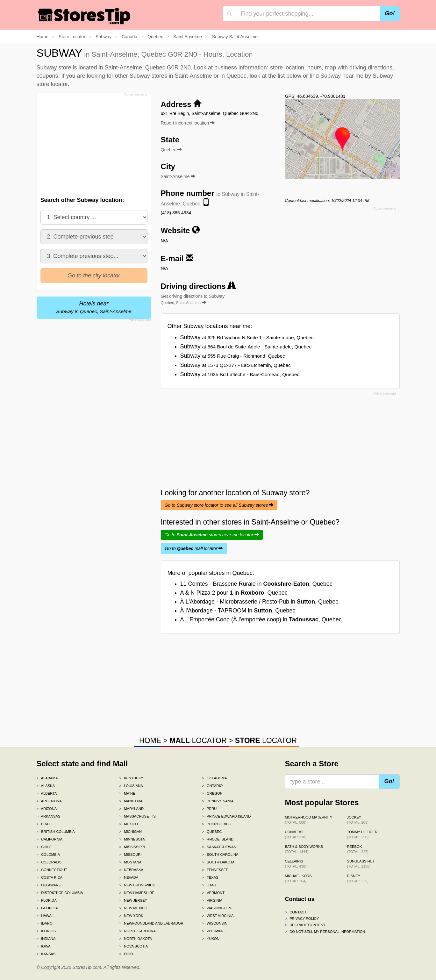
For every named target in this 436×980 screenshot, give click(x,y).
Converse (295, 834)
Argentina (49, 801)
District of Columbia (60, 893)
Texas (210, 877)
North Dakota (135, 939)
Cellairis (295, 863)
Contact (296, 912)
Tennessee (215, 870)
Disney (357, 878)
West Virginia (217, 916)
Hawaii (45, 916)
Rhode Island (217, 839)
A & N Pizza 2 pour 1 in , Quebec (234, 593)
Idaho (45, 923)
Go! (390, 13)
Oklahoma (214, 778)
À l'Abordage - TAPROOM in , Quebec (238, 610)
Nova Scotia (133, 946)
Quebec (212, 831)
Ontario (212, 786)
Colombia (48, 854)
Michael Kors (298, 878)
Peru (209, 809)
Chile (44, 847)
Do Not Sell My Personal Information (325, 932)
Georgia (47, 908)
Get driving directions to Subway (193, 299)
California (50, 839)
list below (289, 76)
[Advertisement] (93, 143)
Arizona (47, 809)
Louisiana (131, 786)
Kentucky (131, 778)
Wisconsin (214, 923)
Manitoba (130, 801)
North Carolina (137, 931)
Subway (247, 337)
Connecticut (52, 870)
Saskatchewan (219, 847)
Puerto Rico (216, 824)
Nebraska (131, 870)
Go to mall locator (194, 548)
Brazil (45, 824)
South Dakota (218, 862)
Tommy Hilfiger (362, 834)
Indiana (46, 939)
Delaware (49, 885)
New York (131, 916)
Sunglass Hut (361, 863)
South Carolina (220, 854)
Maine (127, 793)
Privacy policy (302, 918)
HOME (150, 740)
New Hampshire (136, 893)
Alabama (47, 778)
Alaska (46, 786)
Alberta (47, 793)
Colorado (49, 862)
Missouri (130, 854)
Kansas (46, 954)
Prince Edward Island (226, 816)
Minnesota (132, 839)
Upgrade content (305, 925)
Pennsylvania (217, 801)
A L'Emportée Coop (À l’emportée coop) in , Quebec (261, 619)
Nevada (128, 877)
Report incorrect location (188, 122)
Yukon (210, 939)
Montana (130, 862)
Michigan (130, 831)
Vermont (213, 893)
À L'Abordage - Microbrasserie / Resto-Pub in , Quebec (259, 601)
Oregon (212, 793)
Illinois (46, 931)
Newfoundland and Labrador (151, 923)
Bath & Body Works (304, 849)
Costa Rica (50, 877)
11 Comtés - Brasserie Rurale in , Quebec (256, 584)
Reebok (357, 849)
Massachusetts (137, 816)
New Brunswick (137, 885)
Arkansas (49, 816)
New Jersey (133, 900)
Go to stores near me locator (212, 534)
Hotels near (93, 307)
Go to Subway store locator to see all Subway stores (219, 505)
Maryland (131, 809)
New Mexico (133, 908)
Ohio (126, 954)
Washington (216, 908)
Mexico (128, 824)
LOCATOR (197, 740)
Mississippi (132, 847)
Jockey (357, 819)
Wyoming (213, 931)
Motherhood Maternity (308, 819)
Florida (47, 900)
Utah (209, 885)
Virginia (212, 900)
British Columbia (56, 831)
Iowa (44, 946)
